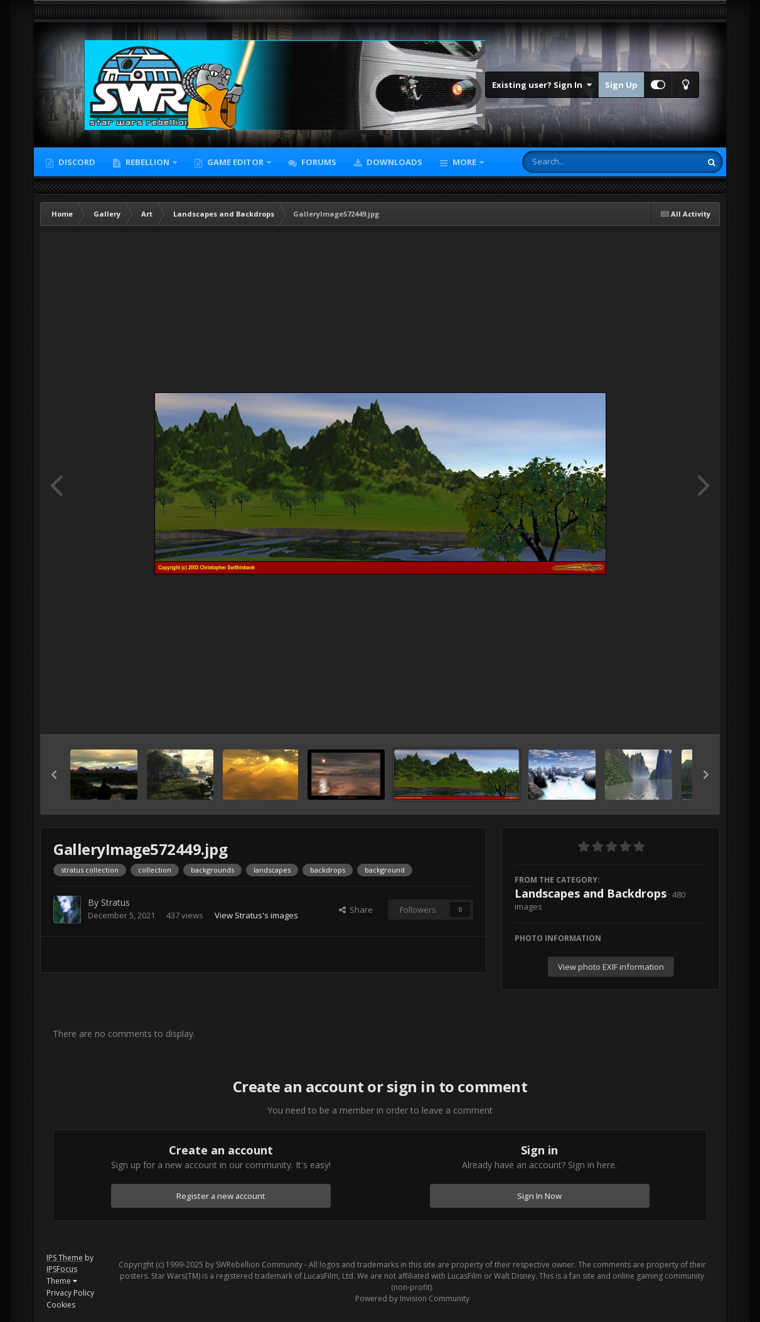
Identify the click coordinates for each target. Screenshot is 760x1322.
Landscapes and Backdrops (590, 893)
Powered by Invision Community (412, 1298)
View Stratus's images (256, 915)
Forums (317, 162)
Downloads (393, 162)
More (464, 162)
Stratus (115, 902)
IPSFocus (61, 1269)
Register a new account (220, 1195)
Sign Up (621, 84)
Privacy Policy (70, 1292)
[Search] (578, 162)
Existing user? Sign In (542, 84)
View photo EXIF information (611, 966)
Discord (75, 162)
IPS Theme (64, 1257)
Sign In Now (539, 1195)
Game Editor (235, 162)
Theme (61, 1281)
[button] (54, 774)
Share (356, 909)
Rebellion (147, 162)
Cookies (60, 1304)
